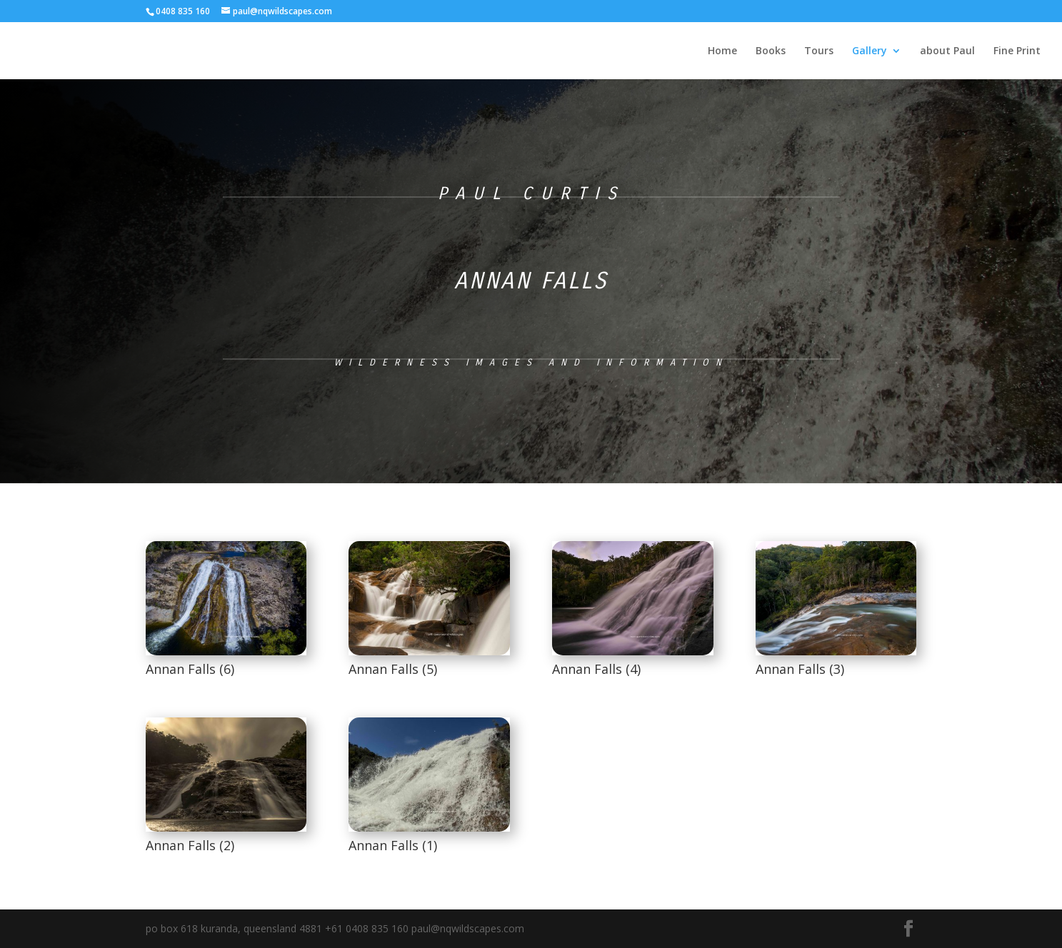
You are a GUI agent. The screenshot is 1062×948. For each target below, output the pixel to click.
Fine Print (1017, 51)
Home (722, 51)
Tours (818, 51)
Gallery (869, 51)
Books (771, 51)
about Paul (947, 51)
